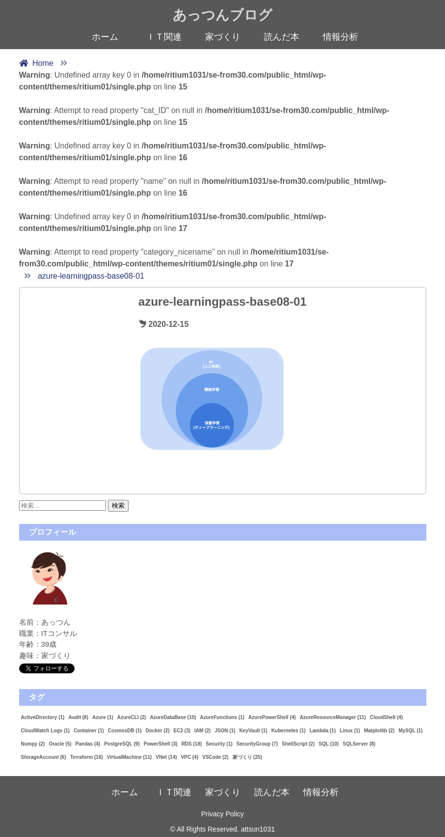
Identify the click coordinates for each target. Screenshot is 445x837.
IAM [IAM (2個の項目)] (202, 730)
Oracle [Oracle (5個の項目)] (60, 744)
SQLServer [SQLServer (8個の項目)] (358, 744)
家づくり (222, 37)
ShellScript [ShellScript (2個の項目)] (298, 744)
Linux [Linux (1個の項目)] (350, 730)
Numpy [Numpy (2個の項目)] (33, 744)
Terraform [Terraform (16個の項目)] (86, 757)
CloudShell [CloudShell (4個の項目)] (386, 717)
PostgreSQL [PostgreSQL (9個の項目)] (122, 744)
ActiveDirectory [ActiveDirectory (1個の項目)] (43, 717)
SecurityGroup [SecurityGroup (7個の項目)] (257, 744)
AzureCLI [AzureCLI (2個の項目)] (131, 717)
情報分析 (340, 37)
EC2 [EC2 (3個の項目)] (182, 730)
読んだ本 (281, 37)
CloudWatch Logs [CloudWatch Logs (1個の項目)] (45, 730)
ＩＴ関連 (164, 37)
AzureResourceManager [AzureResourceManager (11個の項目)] (333, 717)
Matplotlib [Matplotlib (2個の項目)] (379, 730)
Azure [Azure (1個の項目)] (102, 717)
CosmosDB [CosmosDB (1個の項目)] (125, 730)
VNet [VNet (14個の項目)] (166, 757)
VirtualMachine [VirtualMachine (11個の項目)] (129, 757)
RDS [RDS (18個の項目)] (192, 744)
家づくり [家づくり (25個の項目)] (247, 757)
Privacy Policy (222, 814)
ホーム (105, 37)
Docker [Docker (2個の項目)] (158, 730)
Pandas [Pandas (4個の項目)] (88, 744)
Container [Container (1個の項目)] (89, 730)
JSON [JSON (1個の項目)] (224, 730)
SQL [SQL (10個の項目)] (329, 744)
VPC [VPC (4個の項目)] (190, 757)
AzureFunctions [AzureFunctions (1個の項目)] (222, 717)
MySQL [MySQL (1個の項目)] (410, 730)
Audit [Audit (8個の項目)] (78, 717)
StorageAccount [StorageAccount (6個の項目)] (43, 757)
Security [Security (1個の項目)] (219, 744)
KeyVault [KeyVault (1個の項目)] (253, 730)
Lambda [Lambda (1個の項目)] (323, 730)
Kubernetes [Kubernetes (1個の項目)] (288, 730)
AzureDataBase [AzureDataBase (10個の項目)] (173, 717)
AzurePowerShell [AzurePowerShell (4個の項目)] (272, 717)
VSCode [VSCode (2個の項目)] (215, 757)
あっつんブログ (222, 15)
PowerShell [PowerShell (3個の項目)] (161, 744)
